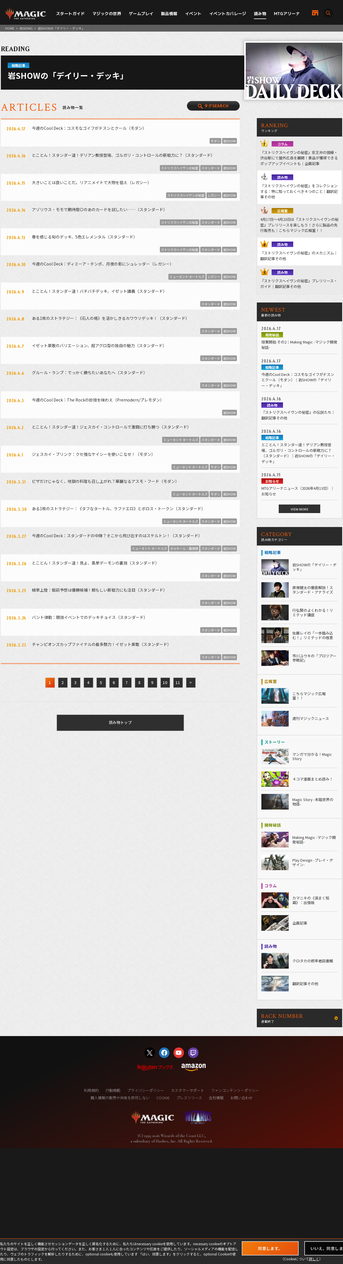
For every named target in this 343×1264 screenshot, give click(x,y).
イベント (193, 13)
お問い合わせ (241, 1097)
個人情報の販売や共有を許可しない (120, 1097)
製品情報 (169, 13)
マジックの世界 (106, 13)
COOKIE (163, 1097)
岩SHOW (229, 141)
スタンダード (210, 168)
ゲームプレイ (141, 13)
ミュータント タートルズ (187, 276)
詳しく (314, 1258)
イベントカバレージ (227, 13)
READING (26, 28)
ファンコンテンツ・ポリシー (235, 1090)
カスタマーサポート (187, 1090)
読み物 (260, 13)
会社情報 (216, 1097)
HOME (9, 28)
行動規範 (113, 1090)
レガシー (214, 195)
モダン (215, 141)
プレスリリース (189, 1097)
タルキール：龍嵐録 (184, 548)
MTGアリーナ (287, 13)
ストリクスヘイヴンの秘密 (179, 168)
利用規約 (91, 1090)
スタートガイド (70, 13)
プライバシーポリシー (145, 1090)
